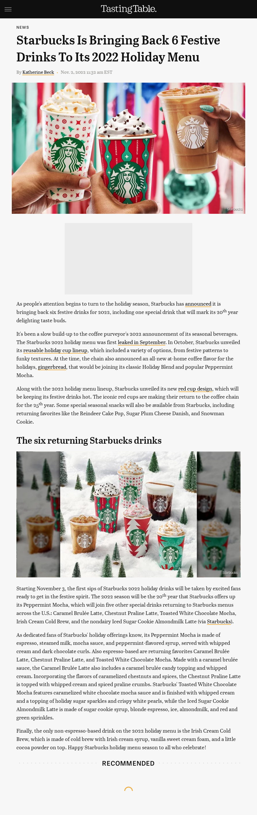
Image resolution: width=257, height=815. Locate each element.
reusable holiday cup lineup (55, 350)
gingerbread (52, 366)
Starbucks (219, 621)
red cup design (195, 388)
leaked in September (141, 342)
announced (198, 303)
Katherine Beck (38, 72)
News (22, 27)
